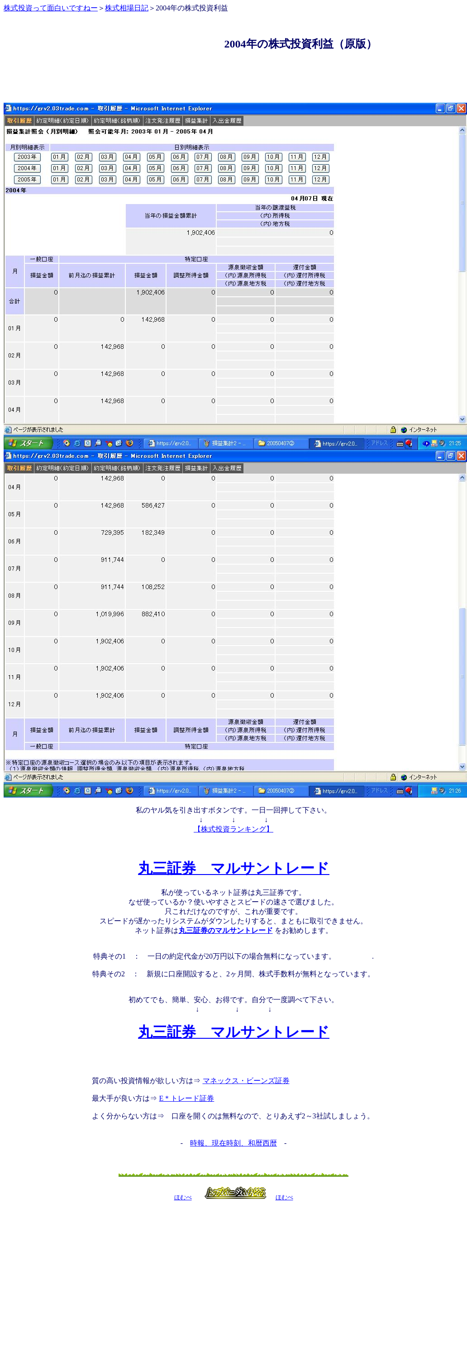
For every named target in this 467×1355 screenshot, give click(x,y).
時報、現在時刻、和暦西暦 (233, 1143)
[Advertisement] (233, 64)
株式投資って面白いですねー (51, 8)
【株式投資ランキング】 (233, 829)
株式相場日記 (126, 8)
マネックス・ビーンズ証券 (246, 1080)
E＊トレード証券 (186, 1098)
